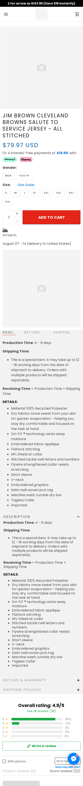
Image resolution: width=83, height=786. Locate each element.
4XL (71, 192)
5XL (8, 201)
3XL (59, 192)
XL (34, 192)
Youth (24, 175)
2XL (46, 192)
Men (8, 175)
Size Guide (26, 185)
